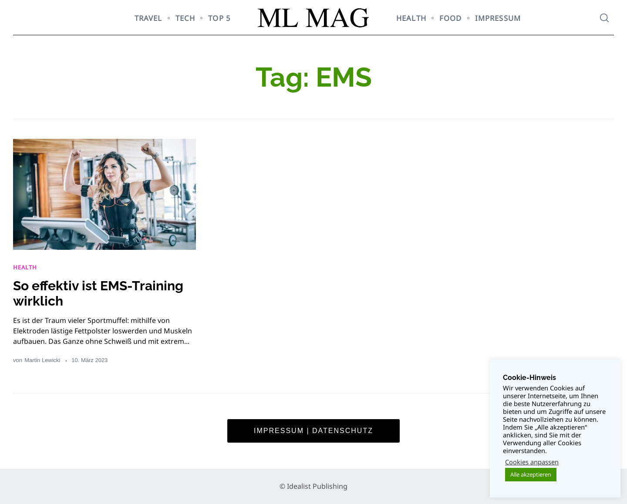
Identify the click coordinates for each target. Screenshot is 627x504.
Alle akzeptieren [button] (530, 474)
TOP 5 (219, 18)
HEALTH (411, 18)
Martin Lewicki (42, 360)
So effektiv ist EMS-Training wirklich (98, 293)
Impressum (498, 18)
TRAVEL (148, 18)
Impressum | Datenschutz (313, 430)
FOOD (450, 18)
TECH (185, 18)
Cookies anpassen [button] (532, 462)
